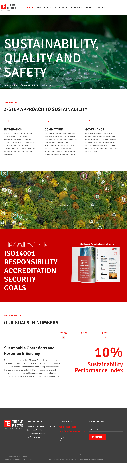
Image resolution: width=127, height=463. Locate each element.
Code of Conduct (83, 459)
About (15, 85)
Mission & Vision (73, 459)
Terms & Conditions (54, 459)
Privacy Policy (64, 459)
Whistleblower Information (96, 459)
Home (6, 85)
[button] (122, 7)
